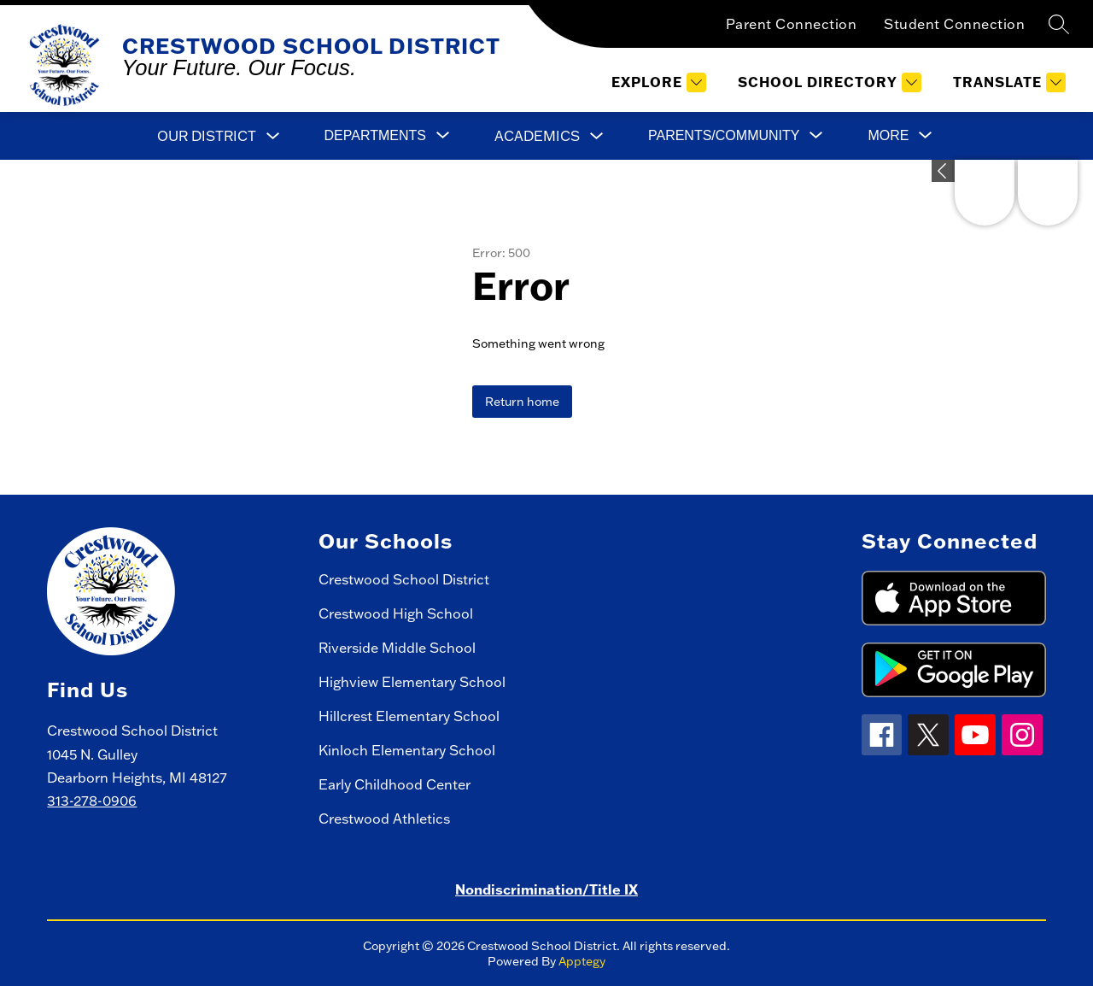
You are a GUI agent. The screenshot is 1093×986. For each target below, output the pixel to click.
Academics (537, 135)
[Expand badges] (943, 171)
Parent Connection (791, 23)
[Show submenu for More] (888, 136)
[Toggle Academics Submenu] (597, 136)
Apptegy (581, 961)
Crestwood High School (396, 613)
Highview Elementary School (412, 681)
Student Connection (954, 23)
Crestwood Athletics (384, 818)
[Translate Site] (1007, 82)
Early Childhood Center (395, 784)
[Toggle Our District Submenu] (273, 136)
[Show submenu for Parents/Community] (723, 136)
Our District (206, 135)
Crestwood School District (404, 579)
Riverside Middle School (397, 647)
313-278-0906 (92, 800)
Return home (522, 401)
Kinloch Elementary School (407, 750)
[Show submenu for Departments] (375, 136)
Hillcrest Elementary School (409, 716)
